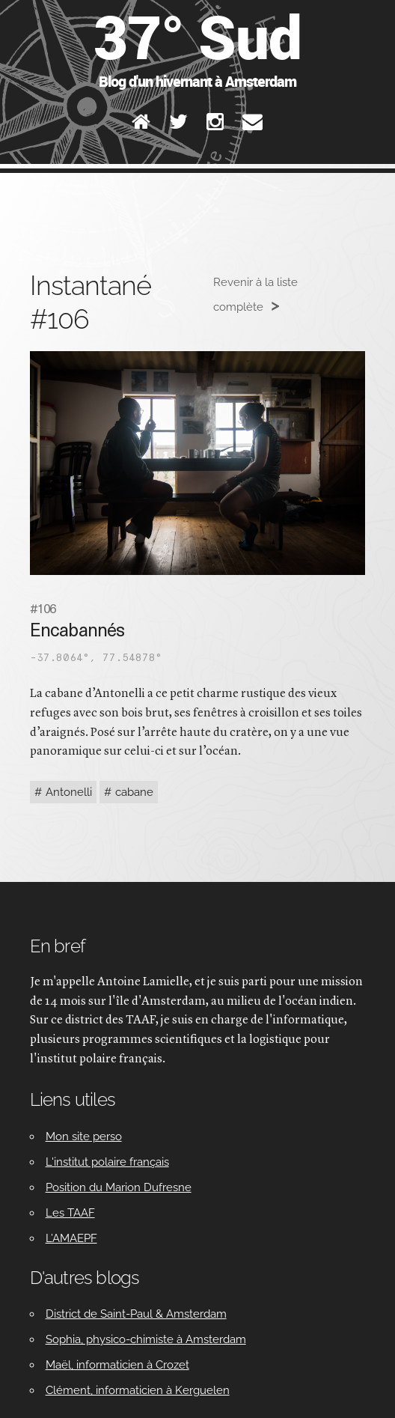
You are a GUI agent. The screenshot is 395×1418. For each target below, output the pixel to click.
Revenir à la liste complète (255, 295)
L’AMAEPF (71, 1238)
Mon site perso (84, 1136)
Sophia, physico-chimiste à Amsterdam (146, 1339)
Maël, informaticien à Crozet (117, 1365)
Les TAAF (70, 1213)
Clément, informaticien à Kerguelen (138, 1390)
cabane (134, 792)
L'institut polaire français (107, 1162)
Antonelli (69, 792)
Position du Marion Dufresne (119, 1187)
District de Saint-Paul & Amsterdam (136, 1314)
